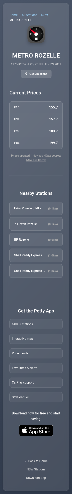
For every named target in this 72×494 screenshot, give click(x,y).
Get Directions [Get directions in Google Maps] (38, 73)
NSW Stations (36, 469)
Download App (36, 478)
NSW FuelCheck (36, 160)
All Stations (29, 15)
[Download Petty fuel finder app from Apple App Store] (36, 430)
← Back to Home (35, 461)
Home (13, 15)
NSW (44, 15)
